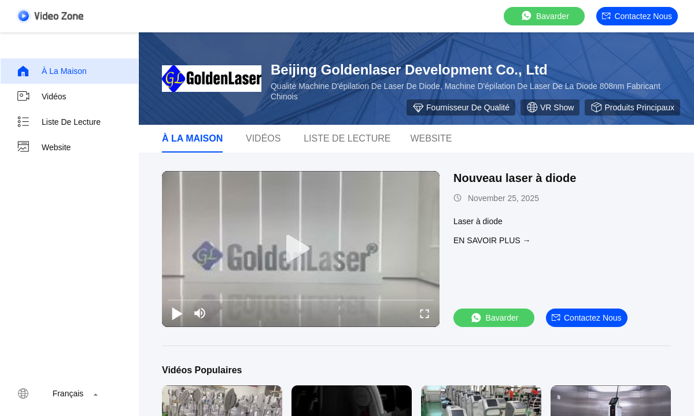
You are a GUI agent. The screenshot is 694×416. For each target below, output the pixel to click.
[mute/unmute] (200, 313)
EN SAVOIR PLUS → (492, 240)
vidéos (263, 138)
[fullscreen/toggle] (424, 313)
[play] (300, 249)
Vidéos (41, 96)
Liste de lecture (58, 122)
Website (43, 147)
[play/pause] (177, 313)
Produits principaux (632, 107)
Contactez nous (637, 16)
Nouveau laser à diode (514, 178)
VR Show (550, 107)
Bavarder (544, 16)
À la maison (51, 71)
